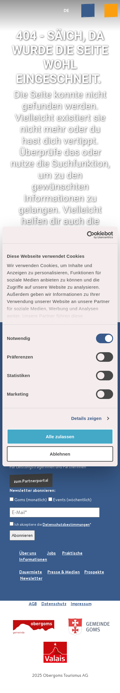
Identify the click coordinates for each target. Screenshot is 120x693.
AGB (33, 604)
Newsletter (31, 578)
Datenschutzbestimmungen (66, 524)
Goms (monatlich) (28, 500)
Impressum (81, 604)
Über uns (27, 553)
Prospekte (94, 572)
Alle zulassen (60, 436)
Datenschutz (53, 604)
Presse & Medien (63, 572)
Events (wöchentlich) (70, 500)
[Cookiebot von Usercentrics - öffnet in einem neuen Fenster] (87, 235)
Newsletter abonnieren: (33, 490)
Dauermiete (30, 572)
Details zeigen (86, 418)
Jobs (51, 553)
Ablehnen (60, 454)
